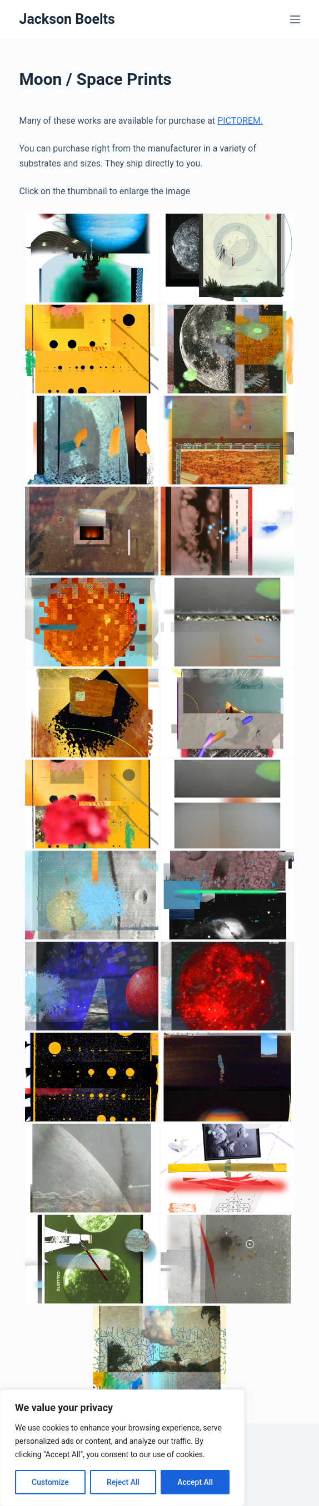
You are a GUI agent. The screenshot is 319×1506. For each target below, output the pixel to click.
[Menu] (295, 19)
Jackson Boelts (66, 19)
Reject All (123, 1482)
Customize (50, 1482)
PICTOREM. (240, 120)
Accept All (195, 1482)
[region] (122, 1447)
